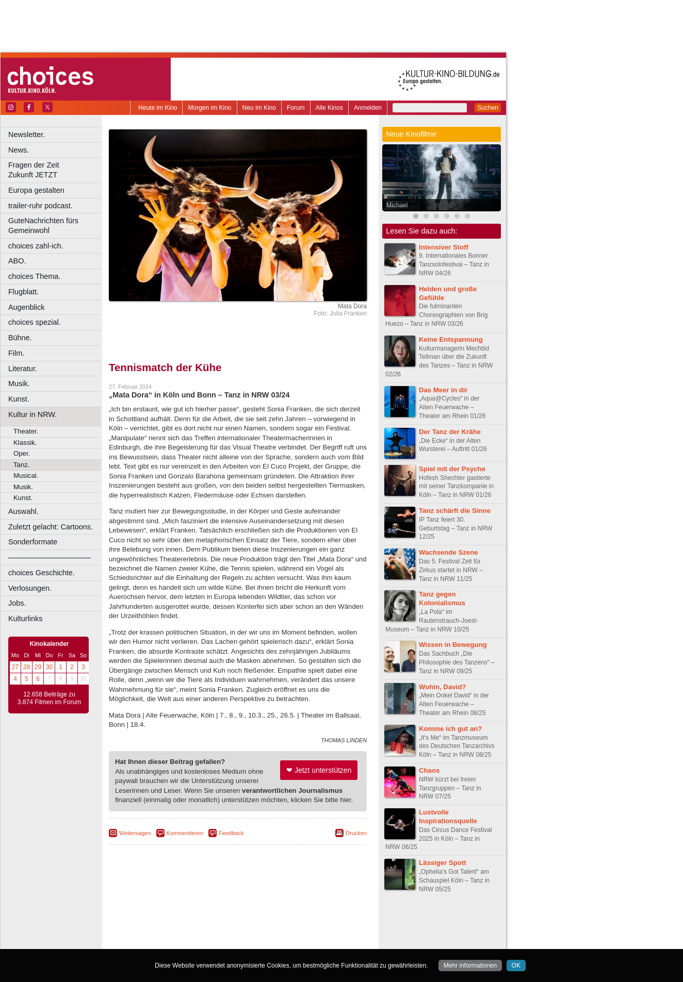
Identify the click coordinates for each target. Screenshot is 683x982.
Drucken (356, 833)
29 (38, 667)
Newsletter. (26, 134)
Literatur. (22, 368)
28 (26, 667)
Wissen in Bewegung (453, 644)
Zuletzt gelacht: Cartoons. (50, 527)
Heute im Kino (157, 107)
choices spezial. (34, 322)
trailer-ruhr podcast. (40, 206)
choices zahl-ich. (35, 246)
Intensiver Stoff (443, 247)
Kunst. (18, 399)
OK (516, 965)
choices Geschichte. (41, 573)
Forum (296, 107)
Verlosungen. (30, 588)
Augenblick (26, 307)
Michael (397, 205)
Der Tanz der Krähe (450, 432)
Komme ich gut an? (450, 729)
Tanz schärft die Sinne (455, 510)
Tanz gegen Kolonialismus (442, 598)
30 (49, 667)
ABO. (17, 261)
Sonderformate (32, 542)
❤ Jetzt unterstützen (318, 770)
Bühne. (20, 338)
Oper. (21, 453)
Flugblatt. (23, 292)
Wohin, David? (442, 687)
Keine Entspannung (451, 339)
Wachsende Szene (448, 552)
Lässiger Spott (442, 863)
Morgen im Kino (209, 107)
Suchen (487, 107)
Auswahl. (23, 511)
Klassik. (25, 442)
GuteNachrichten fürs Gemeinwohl (43, 226)
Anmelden (368, 107)
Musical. (25, 475)
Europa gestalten (36, 190)
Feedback (231, 833)
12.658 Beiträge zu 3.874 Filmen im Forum (49, 698)
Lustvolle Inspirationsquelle (448, 816)
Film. (16, 353)
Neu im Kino (259, 107)
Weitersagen (135, 833)
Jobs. (17, 603)
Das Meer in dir (443, 390)
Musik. (19, 383)
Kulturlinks (25, 618)
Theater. (25, 431)
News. (18, 150)
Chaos (429, 770)
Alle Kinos (329, 107)
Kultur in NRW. (32, 414)
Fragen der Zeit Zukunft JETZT (56, 170)
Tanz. (21, 465)
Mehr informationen (470, 965)
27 (15, 667)
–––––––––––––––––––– (49, 557)
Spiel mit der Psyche (452, 469)
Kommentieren (185, 833)
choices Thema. (34, 276)
